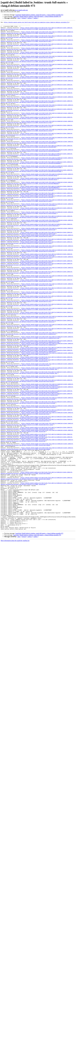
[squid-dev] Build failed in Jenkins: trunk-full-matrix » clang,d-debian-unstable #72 (39, 15)
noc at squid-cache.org (21, 10)
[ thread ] (24, 18)
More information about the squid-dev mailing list (15, 642)
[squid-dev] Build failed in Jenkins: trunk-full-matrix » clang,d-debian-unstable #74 (37, 16)
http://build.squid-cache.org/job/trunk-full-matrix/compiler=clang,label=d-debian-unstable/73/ (36, 22)
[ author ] (35, 18)
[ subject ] (30, 18)
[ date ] (19, 18)
